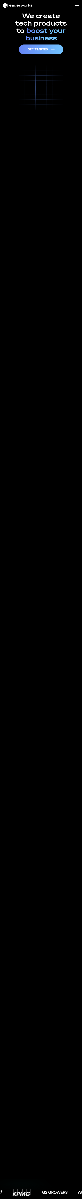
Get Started (41, 49)
